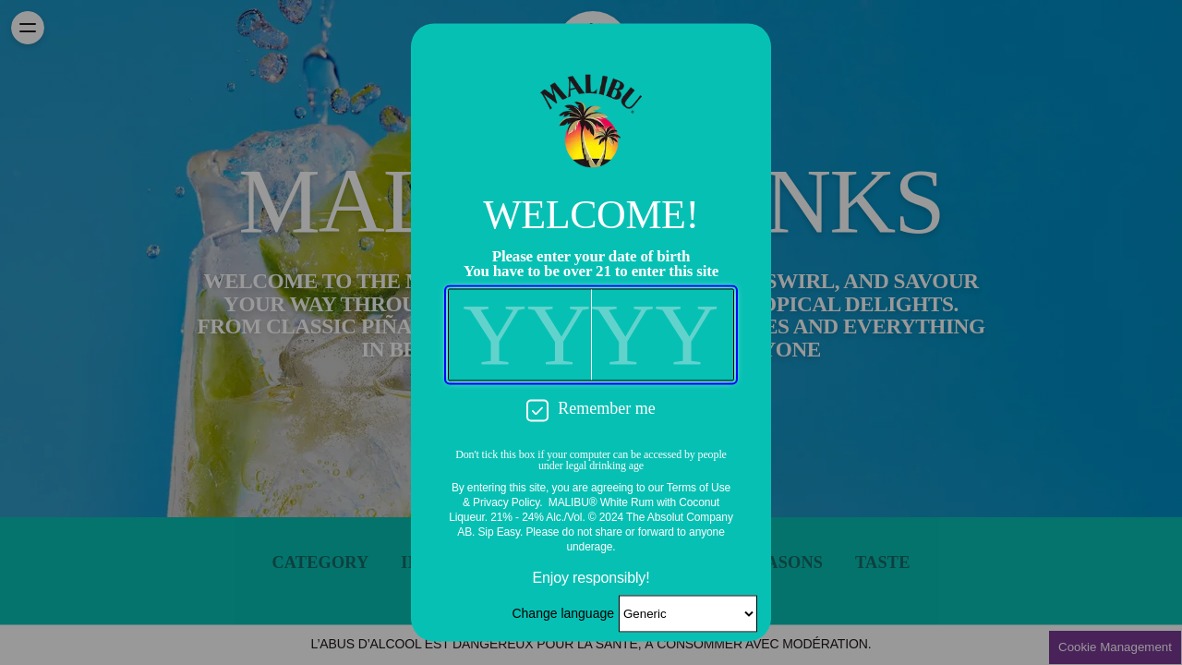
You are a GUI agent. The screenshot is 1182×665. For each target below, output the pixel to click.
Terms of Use (698, 488)
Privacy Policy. (507, 503)
